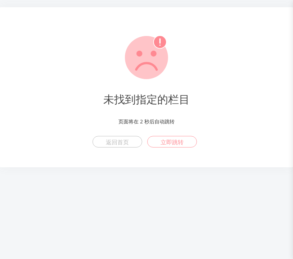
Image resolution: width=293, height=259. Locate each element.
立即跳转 (172, 142)
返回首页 (117, 142)
